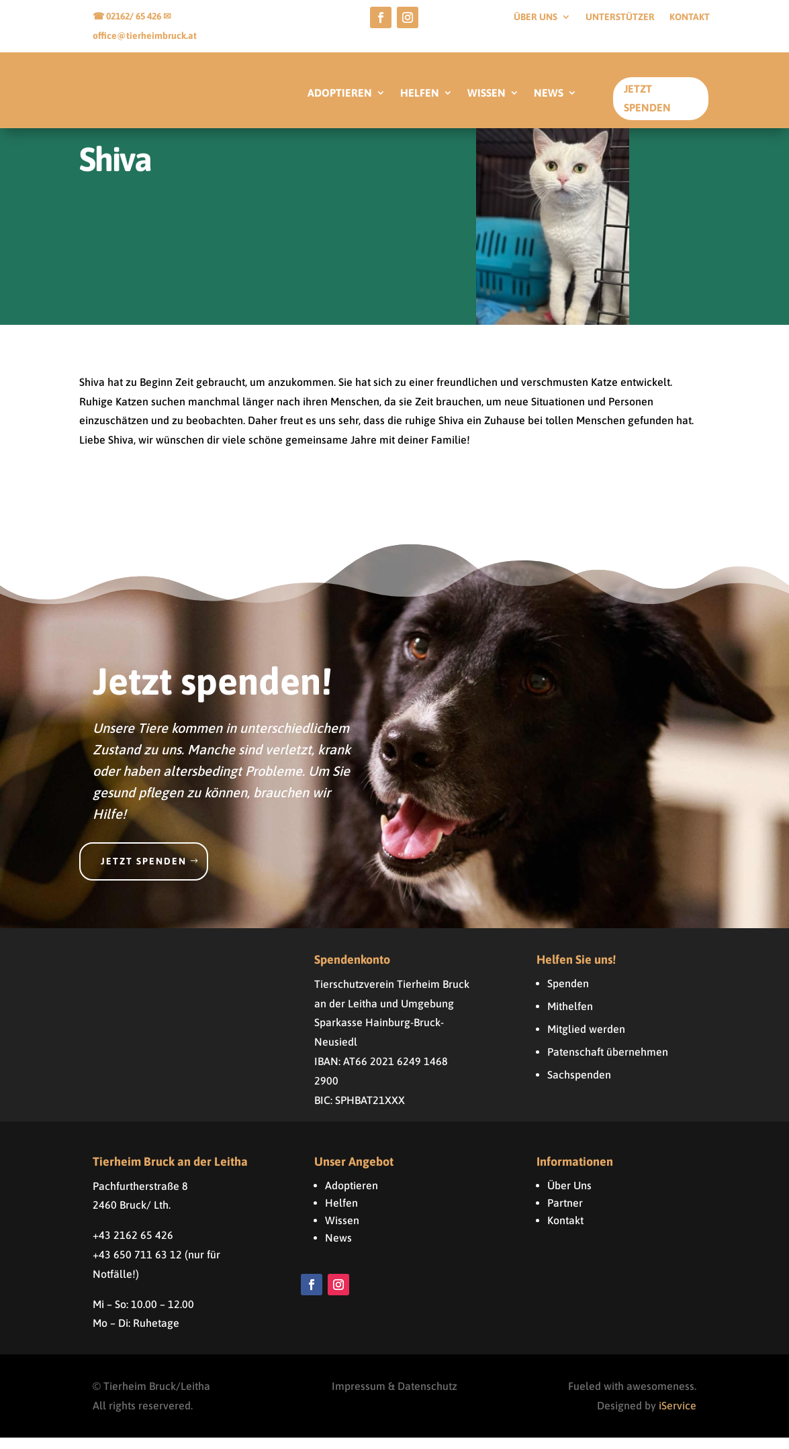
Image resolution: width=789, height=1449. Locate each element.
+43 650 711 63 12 (137, 1266)
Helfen (341, 1214)
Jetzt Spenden (647, 98)
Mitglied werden (586, 1040)
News (338, 1249)
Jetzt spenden (144, 872)
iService (677, 1417)
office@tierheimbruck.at (145, 35)
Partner (565, 1214)
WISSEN (486, 93)
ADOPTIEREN (340, 93)
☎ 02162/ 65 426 (128, 16)
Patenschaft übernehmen (607, 1063)
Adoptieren (351, 1197)
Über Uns (569, 1197)
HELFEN (419, 93)
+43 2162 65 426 (133, 1246)
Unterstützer (620, 17)
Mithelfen (570, 1017)
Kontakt (689, 17)
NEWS (548, 93)
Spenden (568, 995)
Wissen (342, 1232)
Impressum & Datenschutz (394, 1397)
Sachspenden (579, 1086)
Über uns (535, 17)
